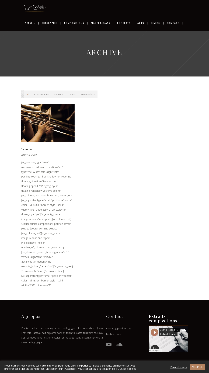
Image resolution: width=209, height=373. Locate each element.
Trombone (28, 149)
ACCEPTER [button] (197, 366)
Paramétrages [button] (178, 367)
